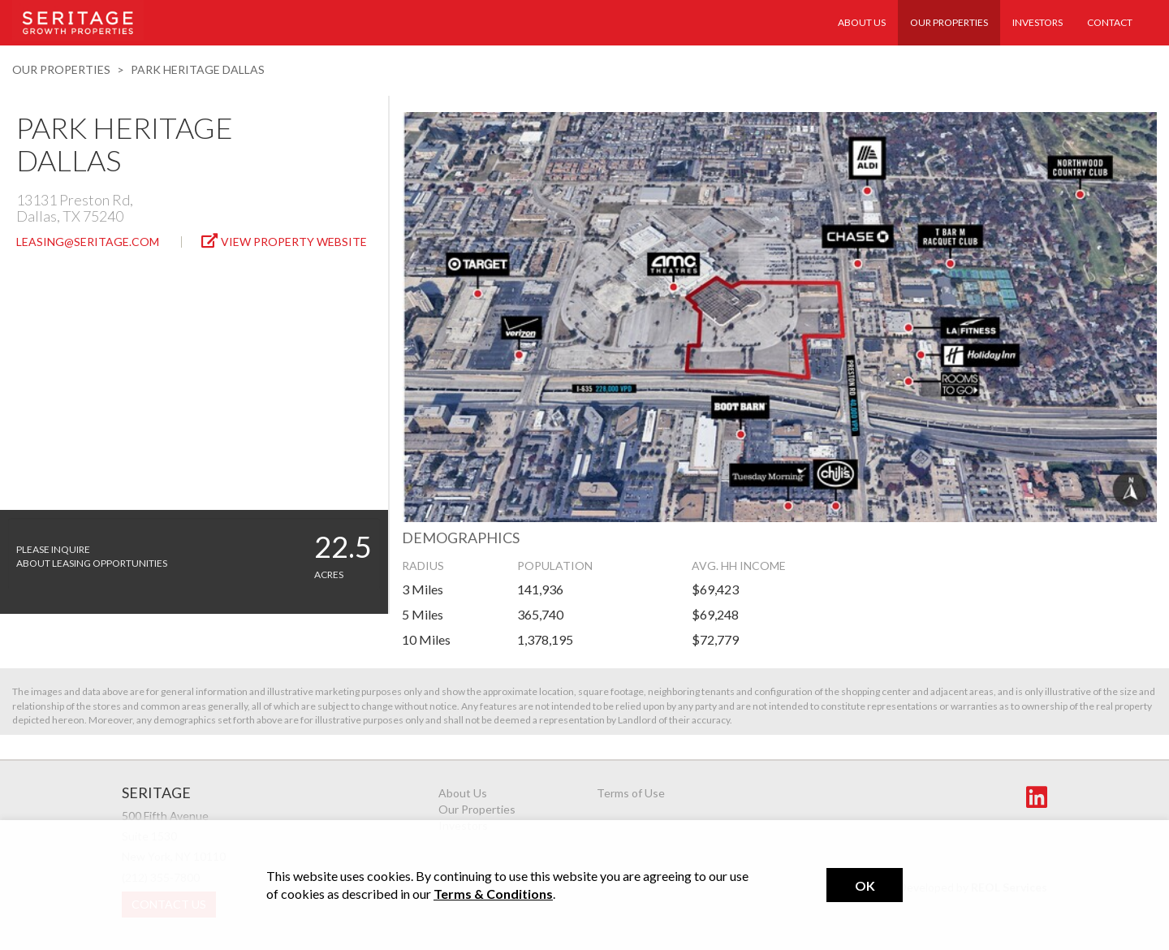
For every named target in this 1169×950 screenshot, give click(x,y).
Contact (1109, 22)
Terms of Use (631, 793)
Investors (1037, 22)
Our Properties (949, 22)
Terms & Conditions (493, 893)
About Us (862, 22)
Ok (865, 885)
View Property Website (284, 240)
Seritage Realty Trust (78, 20)
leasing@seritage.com (87, 241)
